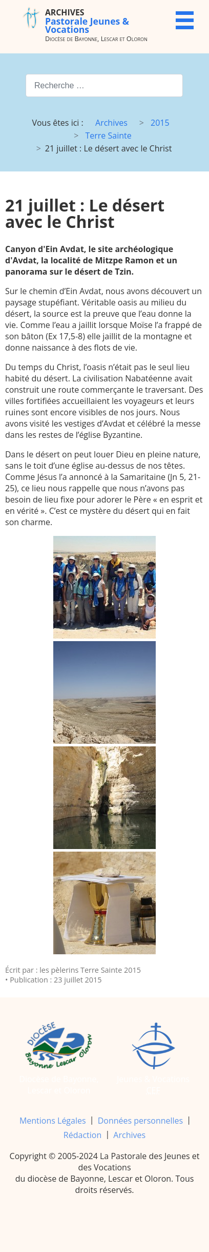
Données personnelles (140, 1120)
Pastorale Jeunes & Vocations (87, 21)
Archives (129, 1135)
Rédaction (82, 1135)
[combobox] (104, 85)
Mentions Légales (52, 1120)
